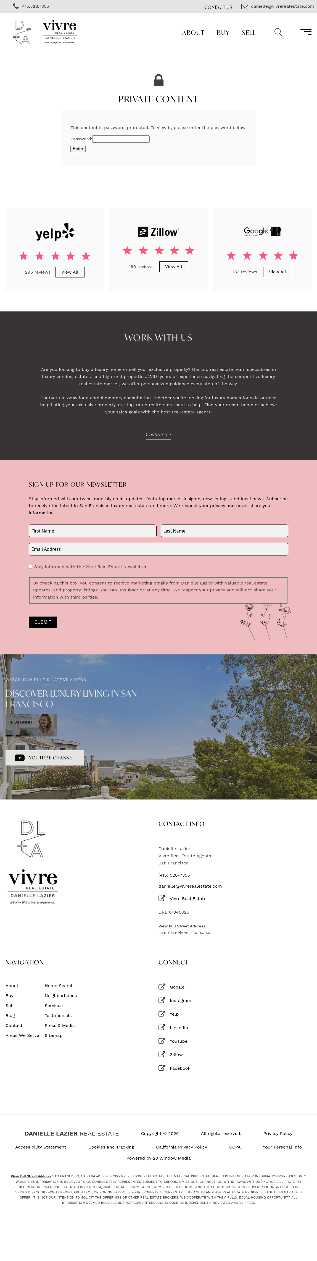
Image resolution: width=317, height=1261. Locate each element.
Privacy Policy (277, 1133)
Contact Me (158, 434)
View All (69, 272)
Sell (249, 32)
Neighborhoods (61, 995)
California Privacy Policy (181, 1147)
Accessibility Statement (40, 1147)
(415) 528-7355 (174, 875)
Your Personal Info (282, 1147)
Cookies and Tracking (111, 1147)
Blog (10, 1015)
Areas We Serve (22, 1035)
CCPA (235, 1147)
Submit (43, 622)
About (193, 32)
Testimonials (58, 1015)
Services (54, 1005)
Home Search (59, 986)
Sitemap (54, 1035)
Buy (223, 32)
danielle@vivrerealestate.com (190, 886)
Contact (14, 1025)
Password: (110, 139)
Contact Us (218, 7)
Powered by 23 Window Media (158, 1158)
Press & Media (60, 1025)
